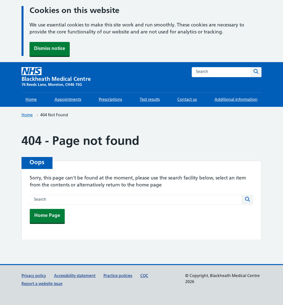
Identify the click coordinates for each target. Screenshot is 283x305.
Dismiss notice (49, 48)
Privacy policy (34, 276)
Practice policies (118, 276)
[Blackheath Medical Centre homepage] (56, 77)
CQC (144, 276)
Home (31, 100)
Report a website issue (42, 284)
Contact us (187, 100)
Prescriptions (110, 100)
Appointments (67, 100)
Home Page (47, 215)
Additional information (236, 100)
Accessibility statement (75, 276)
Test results (150, 100)
